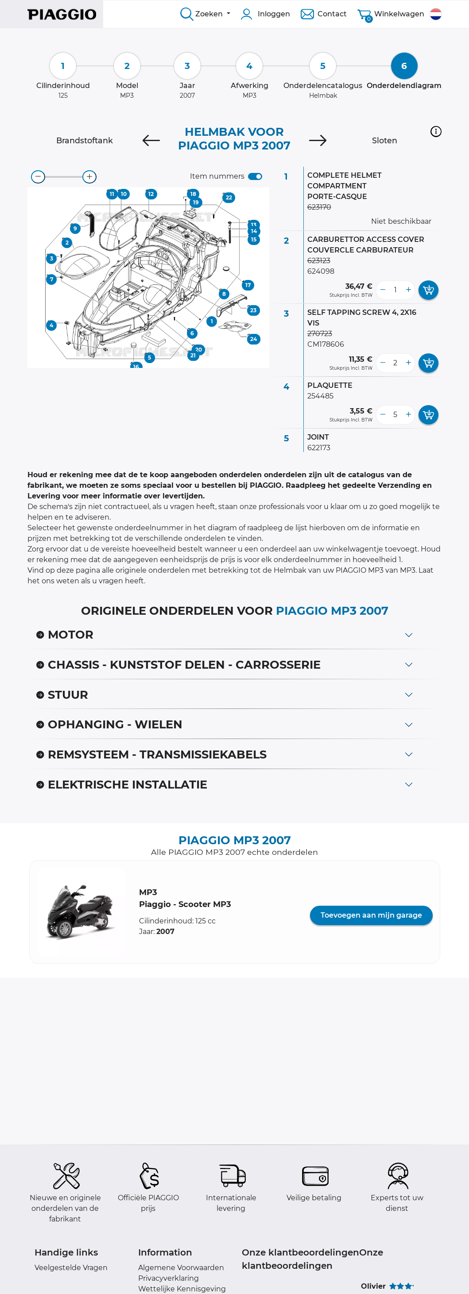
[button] (436, 131)
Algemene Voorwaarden (181, 1267)
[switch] (255, 176)
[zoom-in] (89, 177)
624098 (320, 271)
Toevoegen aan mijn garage (371, 915)
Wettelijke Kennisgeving (182, 1289)
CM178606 (325, 344)
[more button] (408, 290)
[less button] (382, 290)
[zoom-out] (38, 177)
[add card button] (428, 290)
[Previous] (151, 141)
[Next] (317, 141)
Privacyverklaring (168, 1278)
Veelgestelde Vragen (71, 1267)
